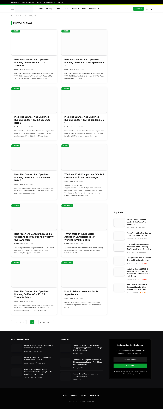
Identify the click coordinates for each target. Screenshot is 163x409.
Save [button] (3, 353)
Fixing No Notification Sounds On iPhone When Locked (139, 27)
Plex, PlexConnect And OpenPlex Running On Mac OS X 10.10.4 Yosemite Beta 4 (31, 87)
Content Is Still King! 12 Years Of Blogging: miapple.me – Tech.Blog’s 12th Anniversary (87, 141)
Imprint (28, 366)
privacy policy (53, 320)
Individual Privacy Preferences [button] (14, 362)
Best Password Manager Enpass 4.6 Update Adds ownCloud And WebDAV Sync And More (34, 30)
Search (73, 189)
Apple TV (16, 56)
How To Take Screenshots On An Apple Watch (81, 86)
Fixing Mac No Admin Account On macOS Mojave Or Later (139, 52)
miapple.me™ (90, 194)
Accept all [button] (6, 357)
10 (48, 115)
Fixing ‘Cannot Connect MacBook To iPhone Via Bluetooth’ (136, 15)
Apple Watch (67, 56)
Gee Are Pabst (18, 37)
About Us (83, 189)
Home (65, 189)
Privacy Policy (127, 167)
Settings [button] (46, 325)
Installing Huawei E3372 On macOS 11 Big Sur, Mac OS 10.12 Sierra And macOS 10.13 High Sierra (138, 66)
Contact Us (95, 189)
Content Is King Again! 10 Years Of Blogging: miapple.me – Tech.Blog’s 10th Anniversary (87, 155)
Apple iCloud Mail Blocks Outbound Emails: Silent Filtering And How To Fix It (137, 80)
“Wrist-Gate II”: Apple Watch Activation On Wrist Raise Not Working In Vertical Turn (79, 30)
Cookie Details (7, 366)
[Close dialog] (43, 204)
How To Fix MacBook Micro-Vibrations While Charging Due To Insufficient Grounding (139, 40)
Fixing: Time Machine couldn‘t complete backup (85, 168)
